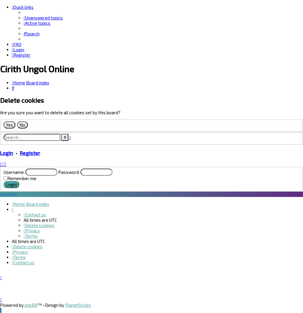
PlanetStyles (78, 305)
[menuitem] (43, 17)
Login (6, 153)
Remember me (21, 178)
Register (30, 153)
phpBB (31, 305)
